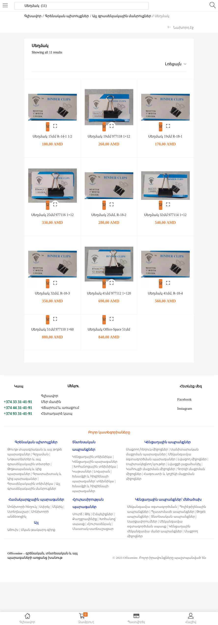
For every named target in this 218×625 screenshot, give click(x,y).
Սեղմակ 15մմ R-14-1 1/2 (52, 135)
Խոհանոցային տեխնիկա (95, 475)
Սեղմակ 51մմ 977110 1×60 (52, 332)
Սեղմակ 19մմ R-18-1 (165, 135)
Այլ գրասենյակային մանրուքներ (121, 16)
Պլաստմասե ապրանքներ (172, 520)
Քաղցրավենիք (84, 527)
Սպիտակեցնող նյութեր (145, 472)
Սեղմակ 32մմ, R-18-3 (52, 290)
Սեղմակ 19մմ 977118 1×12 (109, 135)
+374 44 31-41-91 (18, 416)
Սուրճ (77, 522)
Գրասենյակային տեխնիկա (30, 492)
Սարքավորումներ (142, 530)
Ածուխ (12, 538)
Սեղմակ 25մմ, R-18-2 (108, 212)
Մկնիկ (57, 515)
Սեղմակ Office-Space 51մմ (109, 338)
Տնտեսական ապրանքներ (173, 525)
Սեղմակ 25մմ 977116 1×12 (52, 212)
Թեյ (87, 522)
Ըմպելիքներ (103, 522)
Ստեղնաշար (18, 520)
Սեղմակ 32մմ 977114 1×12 (165, 212)
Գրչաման (41, 463)
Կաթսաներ (81, 480)
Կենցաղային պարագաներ (94, 470)
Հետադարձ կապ (57, 422)
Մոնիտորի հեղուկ (22, 515)
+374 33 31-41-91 (18, 410)
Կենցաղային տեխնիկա (92, 465)
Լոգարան (102, 480)
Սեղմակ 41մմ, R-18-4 (165, 290)
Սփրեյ (44, 515)
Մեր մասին (51, 410)
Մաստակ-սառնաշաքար (92, 537)
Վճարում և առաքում (60, 416)
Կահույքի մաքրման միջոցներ (150, 477)
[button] (173, 64)
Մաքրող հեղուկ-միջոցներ (147, 458)
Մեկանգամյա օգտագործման (152, 515)
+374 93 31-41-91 (18, 422)
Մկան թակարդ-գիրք (38, 538)
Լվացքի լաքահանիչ (184, 472)
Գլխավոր (32, 16)
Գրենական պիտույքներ (67, 16)
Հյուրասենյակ (99, 532)
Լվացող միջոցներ (192, 468)
